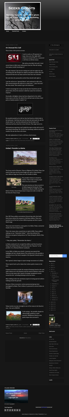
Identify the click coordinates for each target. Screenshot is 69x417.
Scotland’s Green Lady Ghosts (56, 176)
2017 (52, 269)
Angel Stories (52, 64)
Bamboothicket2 (52, 341)
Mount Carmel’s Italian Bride (55, 166)
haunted (16, 326)
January (54, 299)
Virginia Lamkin (54, 323)
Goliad (13, 326)
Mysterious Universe (53, 363)
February (54, 297)
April (53, 293)
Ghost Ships (52, 73)
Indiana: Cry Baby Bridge (54, 139)
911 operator (11, 140)
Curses (50, 71)
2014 (52, 304)
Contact (24, 31)
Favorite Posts (15, 31)
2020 (52, 265)
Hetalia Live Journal (53, 356)
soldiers (32, 326)
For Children (52, 69)
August (53, 285)
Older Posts (41, 333)
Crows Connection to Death (55, 196)
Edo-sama (51, 346)
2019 (52, 267)
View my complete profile (54, 326)
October (54, 275)
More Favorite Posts (53, 62)
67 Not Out (51, 339)
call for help (17, 140)
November (54, 273)
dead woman (23, 140)
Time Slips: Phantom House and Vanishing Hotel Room (55, 148)
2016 (52, 271)
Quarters (28, 326)
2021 (52, 263)
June (53, 289)
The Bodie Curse (53, 158)
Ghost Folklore (52, 76)
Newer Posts (9, 333)
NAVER (51, 365)
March (53, 295)
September (54, 283)
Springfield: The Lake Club (55, 205)
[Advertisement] (31, 38)
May (53, 291)
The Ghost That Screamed (55, 213)
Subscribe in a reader (54, 49)
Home (7, 31)
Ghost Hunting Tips (53, 66)
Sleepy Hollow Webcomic (55, 367)
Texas (36, 326)
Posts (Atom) (28, 337)
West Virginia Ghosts (54, 375)
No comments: (25, 138)
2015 (52, 302)
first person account (30, 140)
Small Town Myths (53, 370)
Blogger (45, 414)
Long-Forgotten (52, 358)
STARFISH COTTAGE (54, 372)
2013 (52, 306)
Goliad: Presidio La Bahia (15, 148)
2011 (52, 310)
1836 (10, 326)
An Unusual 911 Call (13, 48)
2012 (52, 308)
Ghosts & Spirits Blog (54, 353)
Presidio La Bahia (22, 326)
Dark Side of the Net (53, 344)
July (53, 287)
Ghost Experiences (53, 351)
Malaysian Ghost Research (55, 360)
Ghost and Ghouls (53, 348)
